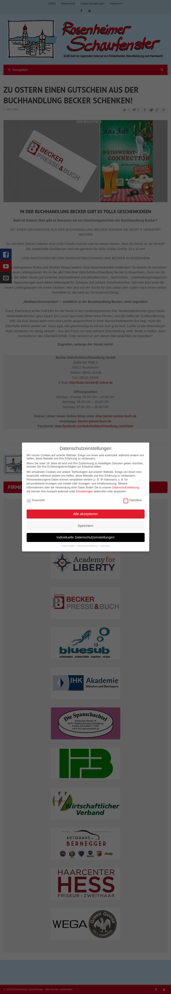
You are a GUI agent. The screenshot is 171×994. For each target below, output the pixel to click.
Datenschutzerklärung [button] (87, 544)
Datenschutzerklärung (125, 485)
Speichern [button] (85, 524)
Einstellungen (84, 489)
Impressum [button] (105, 544)
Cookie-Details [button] (68, 544)
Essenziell (36, 498)
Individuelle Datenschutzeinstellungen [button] (85, 535)
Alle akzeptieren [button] (85, 512)
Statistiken (133, 498)
